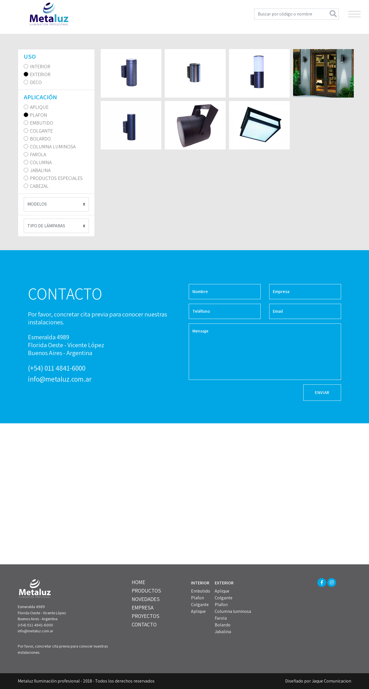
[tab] (56, 56)
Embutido (200, 591)
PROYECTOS (145, 616)
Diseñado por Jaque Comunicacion (318, 681)
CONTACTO (144, 624)
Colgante (200, 604)
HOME (138, 582)
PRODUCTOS (146, 590)
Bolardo (222, 625)
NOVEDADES (146, 599)
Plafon (197, 598)
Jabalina (223, 632)
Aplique (198, 611)
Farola (221, 618)
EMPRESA (142, 607)
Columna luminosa (233, 611)
